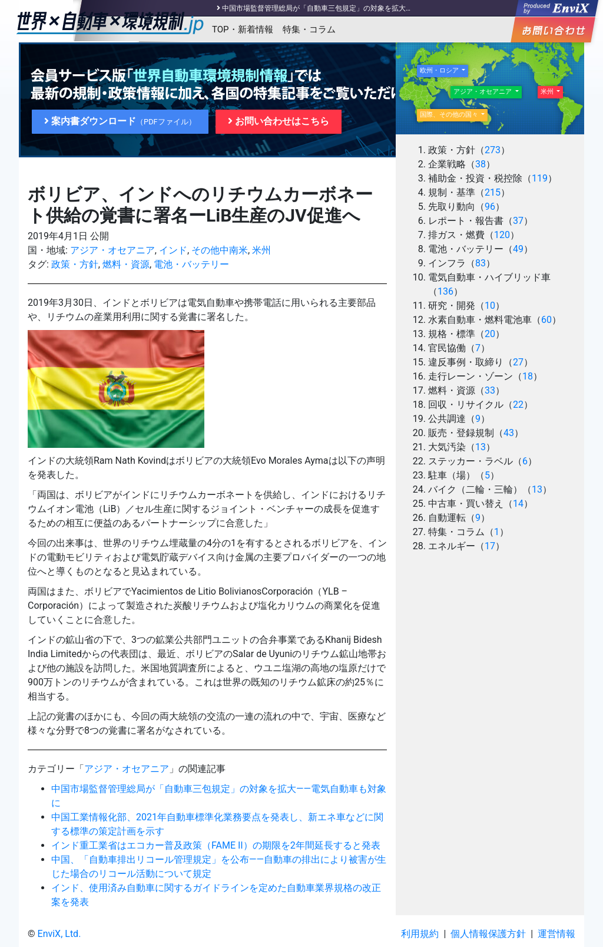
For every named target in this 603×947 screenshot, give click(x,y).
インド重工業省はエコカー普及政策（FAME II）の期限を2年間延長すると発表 (215, 845)
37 (518, 220)
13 (480, 447)
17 (490, 546)
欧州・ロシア (440, 70)
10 (490, 305)
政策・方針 (74, 264)
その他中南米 (219, 250)
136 (445, 291)
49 (518, 249)
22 (518, 404)
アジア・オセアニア (112, 250)
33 (490, 390)
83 (480, 263)
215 (493, 192)
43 (508, 432)
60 (546, 319)
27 (518, 362)
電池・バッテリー (191, 264)
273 (493, 150)
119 (540, 178)
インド (173, 250)
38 (480, 164)
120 (502, 234)
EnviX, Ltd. (59, 933)
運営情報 (556, 933)
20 (490, 333)
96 (490, 206)
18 (527, 376)
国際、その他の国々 (450, 114)
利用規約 (420, 933)
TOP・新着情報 (242, 29)
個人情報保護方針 (488, 933)
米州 (261, 250)
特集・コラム (309, 29)
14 (518, 503)
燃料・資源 (126, 264)
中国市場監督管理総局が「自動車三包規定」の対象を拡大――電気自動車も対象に (351, 8)
